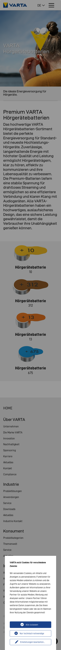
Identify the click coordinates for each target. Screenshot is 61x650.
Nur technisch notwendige (32, 633)
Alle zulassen (32, 624)
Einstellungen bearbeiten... (32, 642)
